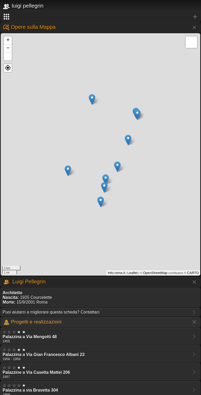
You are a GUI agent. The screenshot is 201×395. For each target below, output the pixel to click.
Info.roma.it (116, 273)
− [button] (8, 48)
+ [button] (8, 40)
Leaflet (132, 273)
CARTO (193, 273)
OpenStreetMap (155, 273)
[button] (8, 68)
